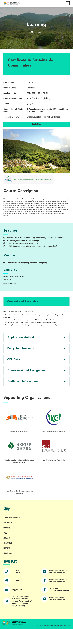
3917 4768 (16, 573)
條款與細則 (7, 553)
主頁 (31, 32)
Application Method (20, 337)
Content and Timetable (22, 301)
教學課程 (6, 528)
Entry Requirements (20, 348)
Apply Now (36, 124)
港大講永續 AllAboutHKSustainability (59, 589)
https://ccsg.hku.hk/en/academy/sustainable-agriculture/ (38, 322)
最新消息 (6, 538)
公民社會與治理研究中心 (12, 517)
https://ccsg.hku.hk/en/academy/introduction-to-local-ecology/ (44, 320)
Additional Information (22, 381)
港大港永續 (7, 543)
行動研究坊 (7, 523)
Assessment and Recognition (26, 370)
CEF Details (15, 359)
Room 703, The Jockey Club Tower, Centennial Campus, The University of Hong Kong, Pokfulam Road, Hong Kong (22, 601)
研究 (5, 533)
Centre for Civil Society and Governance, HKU (58, 571)
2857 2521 (16, 581)
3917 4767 (16, 570)
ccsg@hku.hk (17, 590)
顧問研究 (6, 548)
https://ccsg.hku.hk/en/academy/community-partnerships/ (40, 325)
